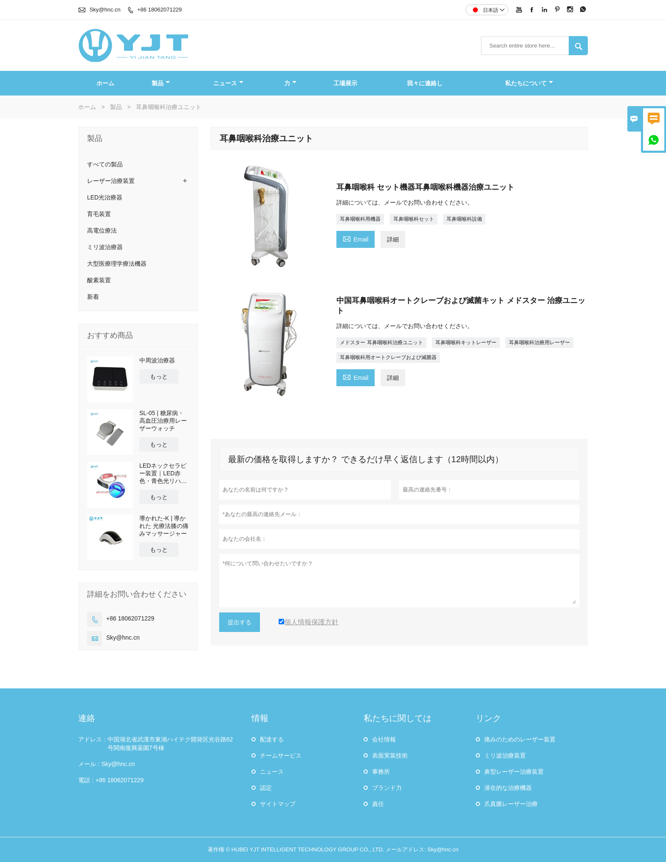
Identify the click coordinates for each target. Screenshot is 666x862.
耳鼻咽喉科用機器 (360, 219)
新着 (93, 296)
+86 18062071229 (159, 9)
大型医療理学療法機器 (117, 263)
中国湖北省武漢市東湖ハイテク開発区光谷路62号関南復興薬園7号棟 (170, 743)
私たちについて (529, 83)
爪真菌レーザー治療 (511, 803)
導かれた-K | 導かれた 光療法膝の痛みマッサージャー (164, 526)
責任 (378, 803)
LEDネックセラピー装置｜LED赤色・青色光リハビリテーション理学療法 (163, 473)
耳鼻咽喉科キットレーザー (466, 342)
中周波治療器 (157, 360)
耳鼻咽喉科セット (413, 219)
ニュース (228, 83)
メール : (88, 764)
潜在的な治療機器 (508, 787)
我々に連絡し (425, 83)
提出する (239, 622)
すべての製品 (105, 164)
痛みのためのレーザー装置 (520, 739)
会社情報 (384, 739)
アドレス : (91, 739)
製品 (161, 83)
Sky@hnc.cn (105, 9)
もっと (159, 376)
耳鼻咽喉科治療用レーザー (539, 342)
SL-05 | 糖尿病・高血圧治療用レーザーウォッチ (163, 421)
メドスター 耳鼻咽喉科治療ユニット (381, 342)
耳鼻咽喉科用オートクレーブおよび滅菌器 (388, 357)
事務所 (381, 771)
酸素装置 (99, 280)
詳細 (393, 239)
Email (355, 238)
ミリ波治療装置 (505, 755)
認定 (266, 787)
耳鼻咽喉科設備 (464, 219)
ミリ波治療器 (105, 247)
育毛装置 (99, 214)
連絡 (86, 718)
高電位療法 (102, 230)
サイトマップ (278, 803)
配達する (272, 739)
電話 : (85, 780)
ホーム (105, 83)
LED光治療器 (104, 197)
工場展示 (345, 83)
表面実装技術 (390, 755)
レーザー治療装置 (111, 180)
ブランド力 (387, 787)
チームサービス (281, 755)
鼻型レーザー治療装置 (514, 771)
